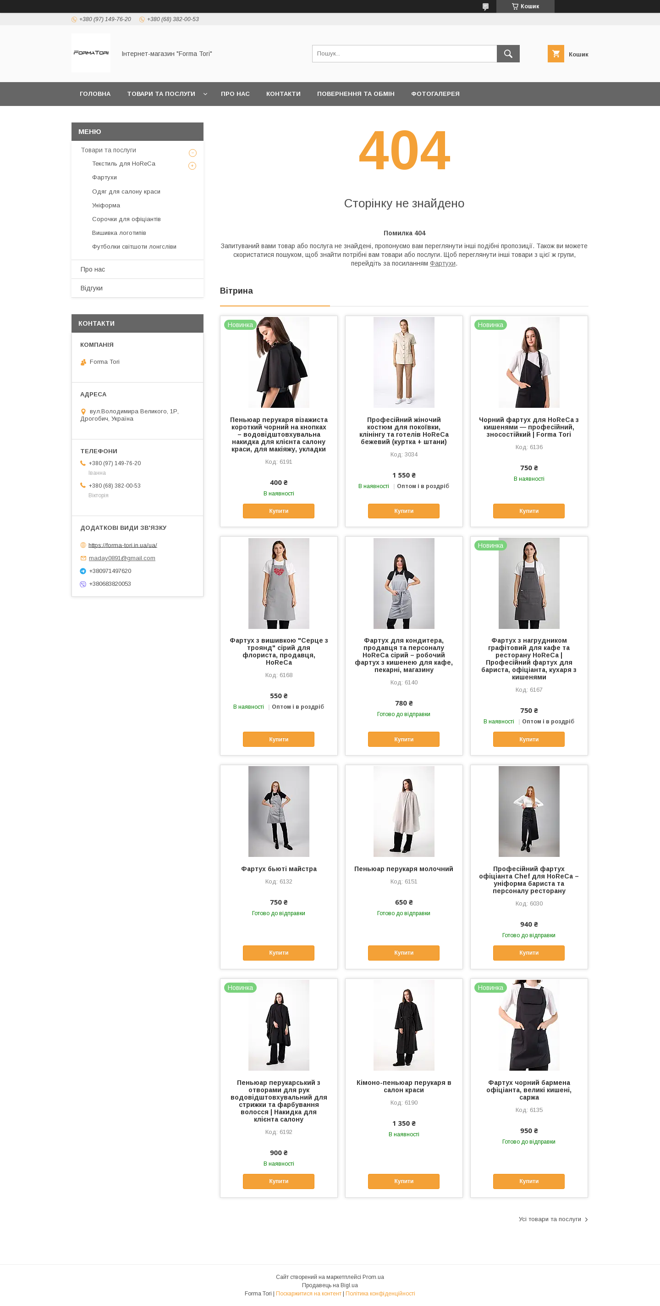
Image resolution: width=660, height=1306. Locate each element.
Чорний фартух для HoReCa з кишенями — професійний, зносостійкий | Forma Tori (529, 427)
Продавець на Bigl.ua (330, 1285)
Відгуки (92, 288)
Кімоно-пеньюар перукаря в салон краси (404, 1086)
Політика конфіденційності (380, 1293)
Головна (95, 93)
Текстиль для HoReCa (123, 163)
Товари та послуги (161, 93)
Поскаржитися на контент (308, 1293)
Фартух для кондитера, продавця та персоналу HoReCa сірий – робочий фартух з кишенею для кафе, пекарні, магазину (404, 655)
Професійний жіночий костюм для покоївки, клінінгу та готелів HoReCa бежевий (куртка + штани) (404, 430)
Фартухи (443, 263)
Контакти (283, 93)
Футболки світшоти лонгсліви (134, 246)
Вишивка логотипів (119, 232)
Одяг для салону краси (126, 191)
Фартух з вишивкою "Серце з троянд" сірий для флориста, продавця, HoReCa (279, 651)
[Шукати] (508, 53)
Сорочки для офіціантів (126, 219)
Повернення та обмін (356, 93)
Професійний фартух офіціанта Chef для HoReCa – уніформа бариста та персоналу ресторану (529, 880)
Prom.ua (373, 1277)
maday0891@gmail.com (122, 558)
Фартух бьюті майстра (279, 869)
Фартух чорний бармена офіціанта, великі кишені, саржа (529, 1090)
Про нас (235, 93)
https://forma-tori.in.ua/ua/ (122, 544)
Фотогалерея (435, 93)
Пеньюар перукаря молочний (403, 869)
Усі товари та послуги (550, 1219)
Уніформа (106, 205)
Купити (278, 511)
